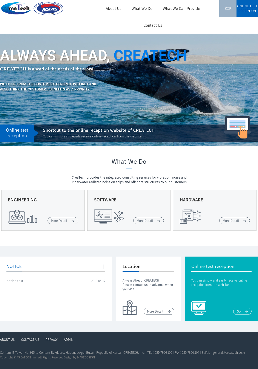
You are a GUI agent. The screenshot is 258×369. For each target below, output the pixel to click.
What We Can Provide (181, 8)
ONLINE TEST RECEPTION (247, 8)
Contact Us (152, 25)
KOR (228, 8)
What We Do (142, 8)
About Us (113, 8)
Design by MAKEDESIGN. (79, 357)
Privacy (51, 339)
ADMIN (68, 339)
